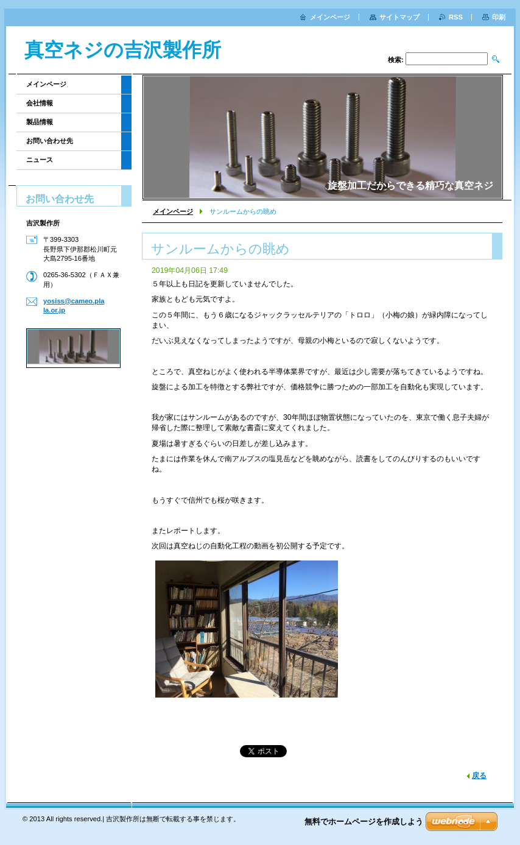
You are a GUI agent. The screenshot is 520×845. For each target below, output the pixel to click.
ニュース (39, 159)
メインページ (173, 211)
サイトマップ (399, 17)
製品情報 (39, 122)
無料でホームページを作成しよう (363, 821)
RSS (456, 17)
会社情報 (39, 103)
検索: (396, 59)
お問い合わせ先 (49, 140)
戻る (479, 775)
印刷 (498, 17)
